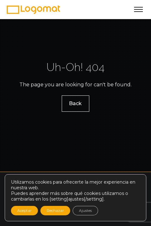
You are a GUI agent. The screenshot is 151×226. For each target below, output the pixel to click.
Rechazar (55, 210)
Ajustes (85, 210)
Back (75, 103)
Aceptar (24, 210)
